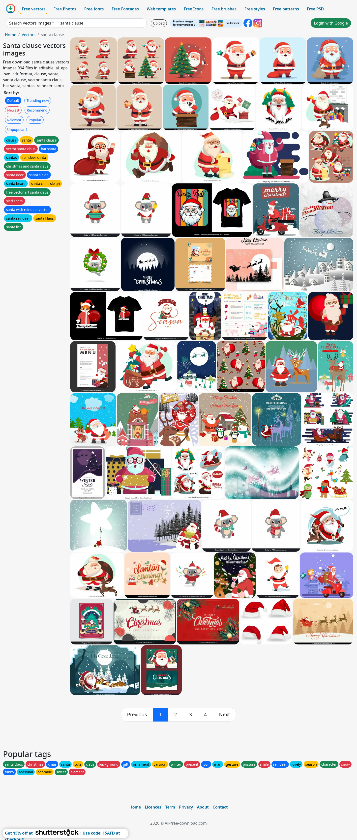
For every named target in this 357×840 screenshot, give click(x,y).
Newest (13, 110)
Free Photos (64, 9)
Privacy (186, 807)
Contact (220, 807)
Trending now (38, 100)
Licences (153, 807)
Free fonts (94, 9)
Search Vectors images (30, 23)
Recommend (37, 110)
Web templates (161, 9)
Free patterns (286, 9)
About (202, 807)
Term (170, 807)
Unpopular (16, 129)
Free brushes (224, 9)
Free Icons (194, 9)
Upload (159, 23)
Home (10, 34)
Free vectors (33, 9)
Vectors (28, 34)
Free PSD (315, 9)
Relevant (14, 119)
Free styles (254, 9)
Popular (35, 119)
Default (13, 100)
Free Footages (125, 9)
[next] (224, 715)
